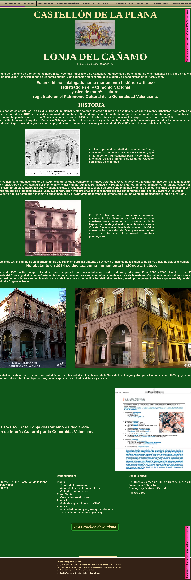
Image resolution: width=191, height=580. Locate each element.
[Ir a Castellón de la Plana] (95, 527)
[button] (13, 3)
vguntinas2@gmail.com (69, 561)
